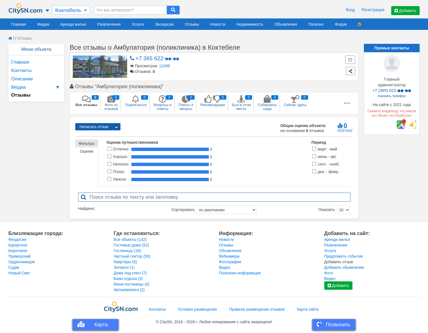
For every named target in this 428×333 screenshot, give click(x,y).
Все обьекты (130, 239)
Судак (13, 267)
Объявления (286, 24)
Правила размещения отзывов (257, 309)
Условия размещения (197, 309)
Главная (18, 24)
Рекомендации (212, 101)
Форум (341, 24)
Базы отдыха (128, 278)
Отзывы (192, 24)
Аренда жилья (73, 24)
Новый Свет (19, 273)
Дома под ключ (130, 273)
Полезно (316, 24)
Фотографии (230, 262)
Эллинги (124, 267)
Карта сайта (308, 309)
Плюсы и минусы (185, 103)
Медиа (43, 24)
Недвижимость (249, 24)
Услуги (138, 24)
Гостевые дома (131, 245)
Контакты (21, 70)
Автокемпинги (129, 290)
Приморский (19, 256)
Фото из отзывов (111, 103)
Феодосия (17, 239)
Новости (217, 24)
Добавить (405, 10)
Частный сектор (132, 256)
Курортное (17, 245)
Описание (22, 79)
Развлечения (109, 24)
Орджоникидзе (21, 262)
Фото (328, 273)
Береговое (17, 250)
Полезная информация (240, 273)
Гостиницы (127, 250)
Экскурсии (164, 24)
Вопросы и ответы (162, 103)
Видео (224, 267)
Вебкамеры (229, 256)
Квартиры (125, 262)
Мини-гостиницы (131, 284)
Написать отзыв (93, 126)
